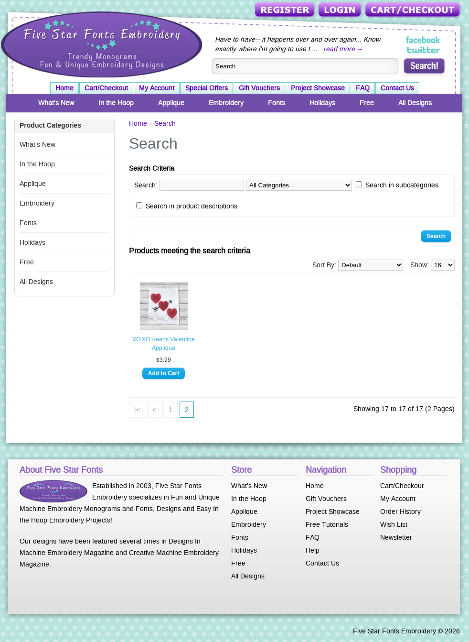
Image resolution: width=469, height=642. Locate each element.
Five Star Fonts (100, 43)
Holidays (322, 103)
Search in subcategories (401, 185)
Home (64, 88)
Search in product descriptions (191, 206)
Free (367, 103)
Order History (400, 511)
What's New (56, 103)
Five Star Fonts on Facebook (424, 40)
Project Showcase (318, 88)
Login (340, 10)
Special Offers (206, 88)
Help (313, 550)
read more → (343, 49)
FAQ (363, 88)
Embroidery (226, 103)
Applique (171, 103)
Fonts (276, 103)
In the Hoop (116, 103)
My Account (156, 88)
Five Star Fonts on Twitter (424, 49)
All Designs (415, 103)
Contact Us (397, 88)
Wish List (393, 524)
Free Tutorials (327, 524)
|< (137, 409)
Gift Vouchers (259, 88)
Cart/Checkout (413, 10)
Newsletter (396, 537)
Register (285, 10)
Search (165, 123)
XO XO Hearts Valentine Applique (163, 343)
